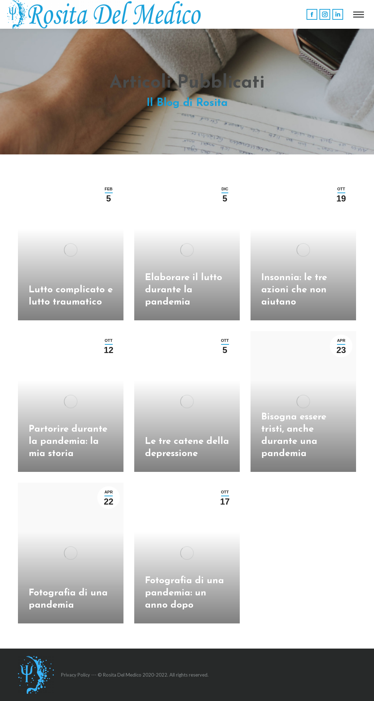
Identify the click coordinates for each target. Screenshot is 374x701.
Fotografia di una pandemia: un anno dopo (184, 593)
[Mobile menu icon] (358, 15)
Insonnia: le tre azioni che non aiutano (294, 290)
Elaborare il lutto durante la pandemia (183, 290)
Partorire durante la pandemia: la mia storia (68, 441)
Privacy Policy (75, 675)
